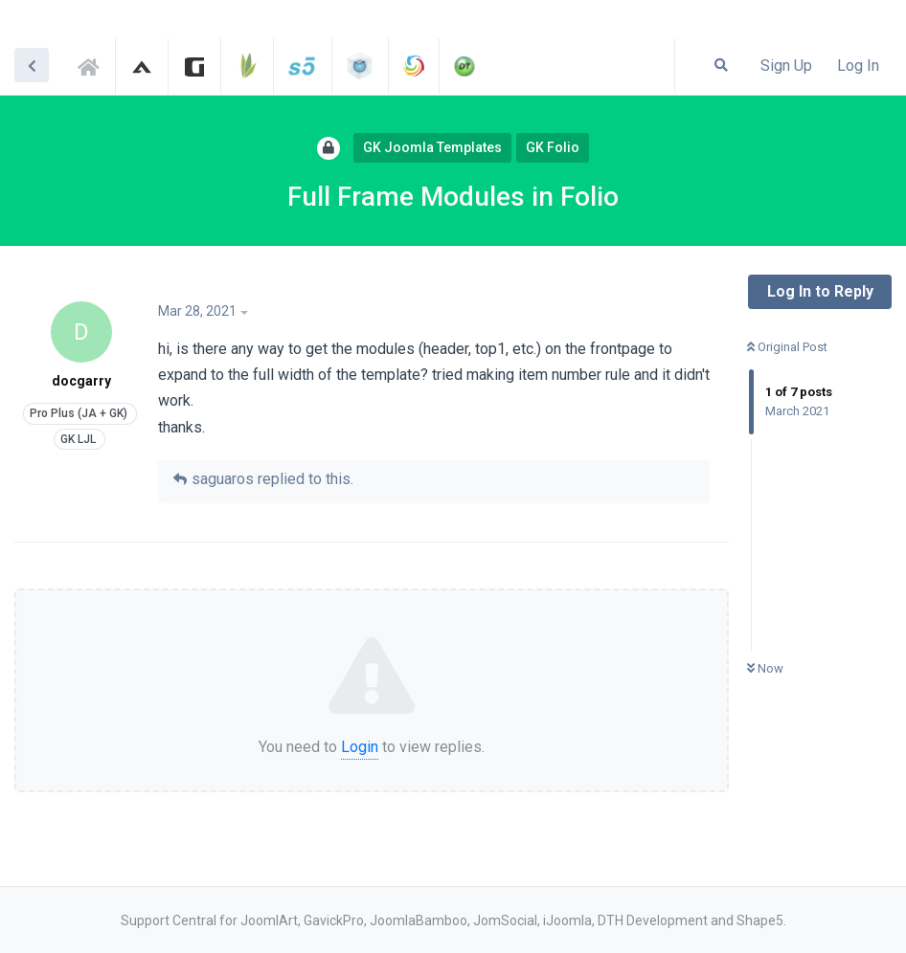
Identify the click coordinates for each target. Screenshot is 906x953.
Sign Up (786, 65)
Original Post (787, 347)
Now (765, 668)
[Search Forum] (721, 65)
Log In (858, 65)
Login (359, 747)
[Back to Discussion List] (31, 65)
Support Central (94, 64)
